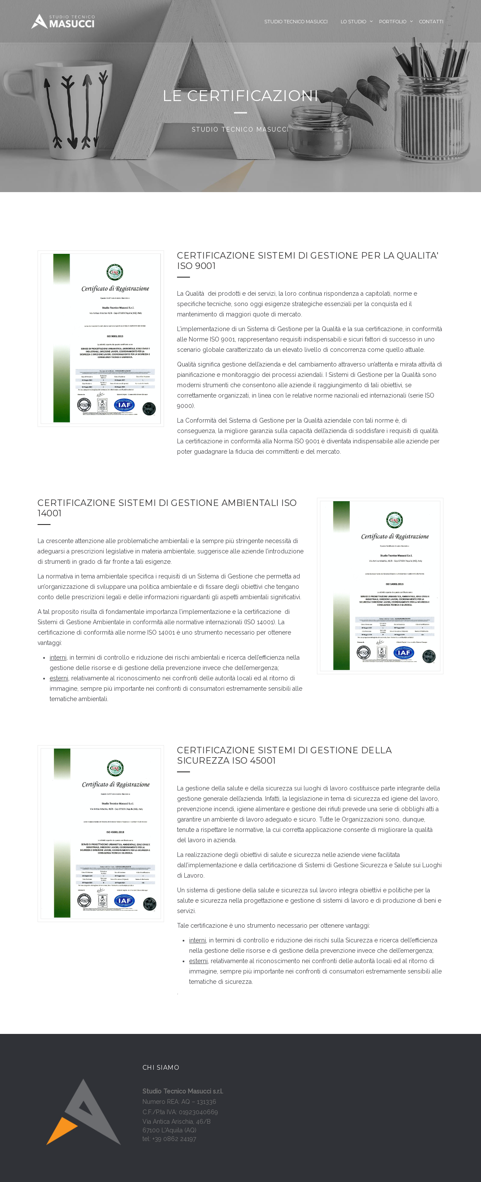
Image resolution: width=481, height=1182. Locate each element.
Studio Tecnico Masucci (296, 22)
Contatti (431, 22)
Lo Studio (353, 22)
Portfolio (392, 22)
